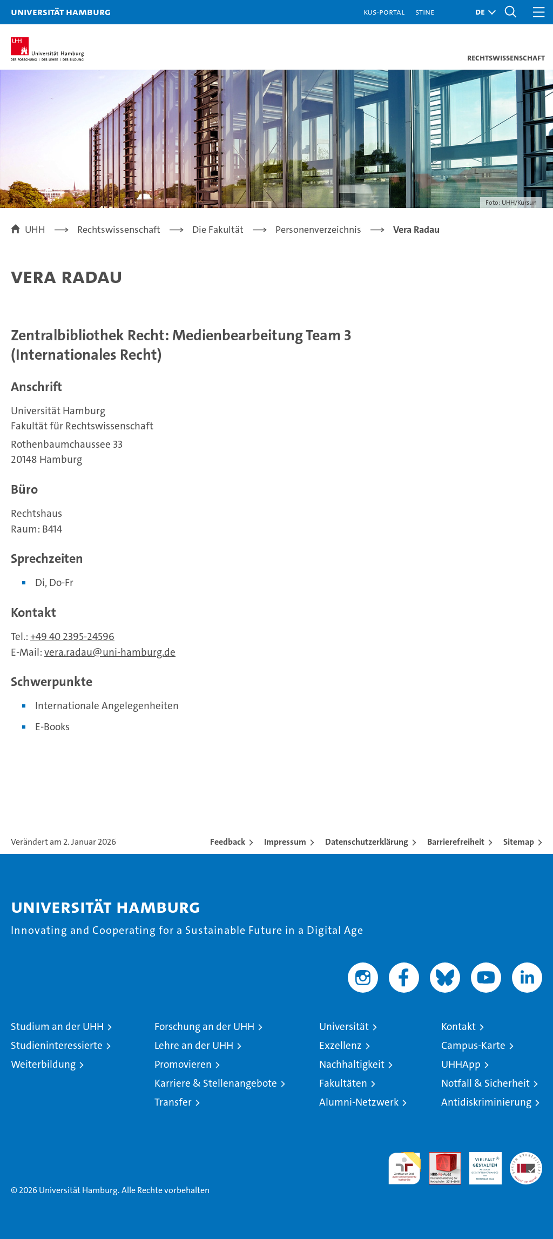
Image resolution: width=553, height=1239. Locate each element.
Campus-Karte (473, 1045)
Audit (439, 1157)
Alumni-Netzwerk (359, 1102)
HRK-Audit (479, 1163)
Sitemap (518, 841)
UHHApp (461, 1064)
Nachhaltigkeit (352, 1064)
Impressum (285, 841)
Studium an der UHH (57, 1026)
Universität (344, 1026)
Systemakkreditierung (526, 1157)
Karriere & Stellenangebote (215, 1083)
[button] (482, 12)
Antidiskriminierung (486, 1102)
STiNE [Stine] (424, 11)
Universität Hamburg (61, 11)
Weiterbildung (43, 1064)
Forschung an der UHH (204, 1026)
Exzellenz (340, 1045)
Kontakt (458, 1026)
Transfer (173, 1102)
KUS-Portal (383, 11)
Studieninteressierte (57, 1045)
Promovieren (183, 1064)
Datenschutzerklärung (366, 841)
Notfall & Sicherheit (485, 1083)
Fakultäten (343, 1083)
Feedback (227, 841)
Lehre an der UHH (193, 1045)
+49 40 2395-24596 (72, 636)
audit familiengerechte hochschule (404, 1168)
